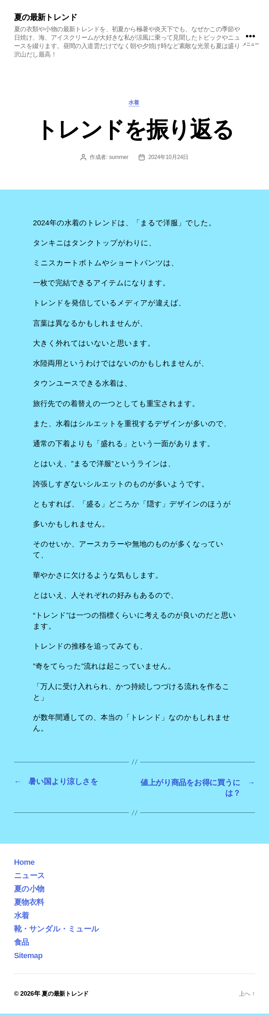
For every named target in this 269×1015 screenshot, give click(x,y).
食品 (22, 943)
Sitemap (29, 956)
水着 (134, 103)
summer (118, 158)
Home (25, 863)
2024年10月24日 (168, 158)
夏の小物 (30, 890)
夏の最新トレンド (47, 17)
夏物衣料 (30, 903)
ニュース (31, 876)
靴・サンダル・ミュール (60, 930)
